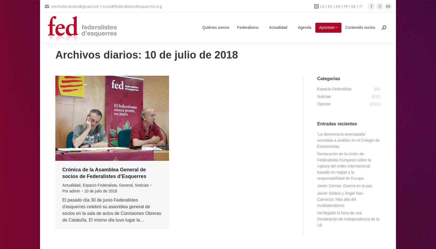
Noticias (142, 185)
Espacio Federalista (100, 185)
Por (71, 191)
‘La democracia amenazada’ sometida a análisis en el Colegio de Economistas (348, 140)
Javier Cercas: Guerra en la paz (344, 186)
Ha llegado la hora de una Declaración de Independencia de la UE (348, 219)
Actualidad (71, 185)
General (126, 185)
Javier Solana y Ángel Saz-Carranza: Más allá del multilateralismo (340, 199)
